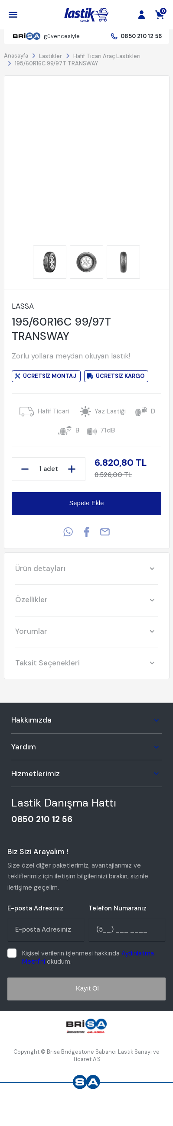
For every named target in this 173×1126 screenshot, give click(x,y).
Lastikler (50, 56)
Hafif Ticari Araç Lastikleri (106, 56)
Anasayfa (16, 55)
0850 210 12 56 (141, 36)
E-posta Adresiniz (35, 908)
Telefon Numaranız (117, 908)
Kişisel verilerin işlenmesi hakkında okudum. (88, 957)
